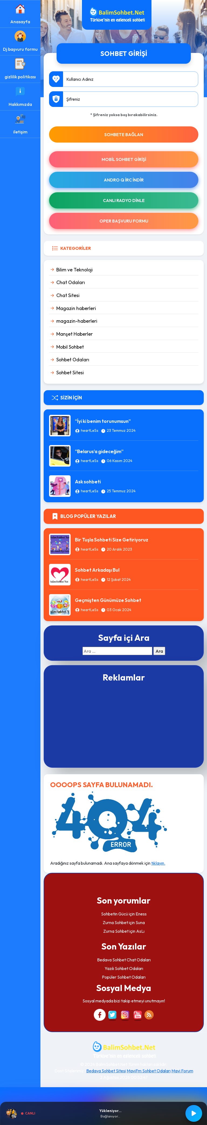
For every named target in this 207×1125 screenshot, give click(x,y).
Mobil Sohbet (70, 347)
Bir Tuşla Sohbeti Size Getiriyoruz (111, 540)
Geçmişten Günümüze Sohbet (108, 600)
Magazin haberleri (76, 308)
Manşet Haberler (74, 334)
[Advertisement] (123, 724)
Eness (141, 914)
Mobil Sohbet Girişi (124, 159)
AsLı (140, 931)
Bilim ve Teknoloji (74, 270)
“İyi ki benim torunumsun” (103, 421)
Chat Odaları (70, 282)
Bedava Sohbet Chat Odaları (124, 959)
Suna (140, 922)
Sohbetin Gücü (114, 914)
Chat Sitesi (68, 295)
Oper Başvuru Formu (123, 221)
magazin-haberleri (76, 321)
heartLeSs (89, 430)
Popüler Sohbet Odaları (124, 977)
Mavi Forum (182, 1070)
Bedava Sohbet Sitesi (106, 1070)
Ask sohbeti (88, 482)
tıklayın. (158, 863)
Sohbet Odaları (72, 359)
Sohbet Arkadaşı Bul (97, 570)
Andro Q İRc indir (124, 180)
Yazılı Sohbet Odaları (124, 968)
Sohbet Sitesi (70, 372)
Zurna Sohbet (115, 922)
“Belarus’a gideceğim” (99, 451)
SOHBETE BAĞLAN (123, 134)
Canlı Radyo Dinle (124, 200)
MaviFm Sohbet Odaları (149, 1070)
